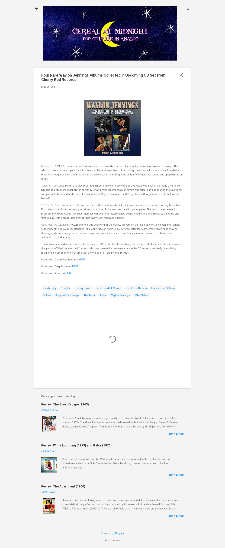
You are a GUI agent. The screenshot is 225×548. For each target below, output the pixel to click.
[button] (181, 75)
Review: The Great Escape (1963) (65, 404)
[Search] (189, 9)
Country (65, 288)
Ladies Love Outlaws (163, 288)
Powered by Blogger (112, 533)
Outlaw (47, 295)
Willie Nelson (141, 295)
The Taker (89, 295)
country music (83, 288)
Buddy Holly (49, 288)
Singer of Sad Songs (67, 295)
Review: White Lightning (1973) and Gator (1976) (76, 445)
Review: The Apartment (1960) (63, 486)
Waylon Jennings (120, 295)
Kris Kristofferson (136, 288)
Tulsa (103, 295)
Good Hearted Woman (108, 288)
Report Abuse (112, 540)
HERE (82, 259)
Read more (176, 434)
